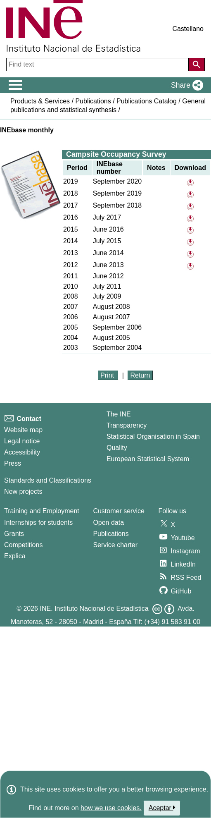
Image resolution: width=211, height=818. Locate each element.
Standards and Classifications (47, 480)
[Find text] (98, 64)
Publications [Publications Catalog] (110, 533)
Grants (14, 533)
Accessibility (22, 452)
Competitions (23, 544)
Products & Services (40, 101)
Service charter (115, 544)
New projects (23, 491)
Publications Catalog (146, 101)
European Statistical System (148, 458)
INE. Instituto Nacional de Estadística (94, 608)
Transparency (127, 425)
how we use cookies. (111, 807)
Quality (117, 447)
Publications (93, 101)
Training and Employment (41, 510)
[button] (185, 85)
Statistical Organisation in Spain (153, 436)
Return (140, 375)
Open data (108, 522)
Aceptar (162, 807)
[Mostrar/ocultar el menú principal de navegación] (15, 85)
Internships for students (38, 522)
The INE (119, 414)
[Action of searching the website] (196, 64)
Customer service (118, 510)
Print (108, 375)
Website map (23, 429)
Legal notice (22, 441)
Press (12, 463)
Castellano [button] (188, 28)
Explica (15, 556)
